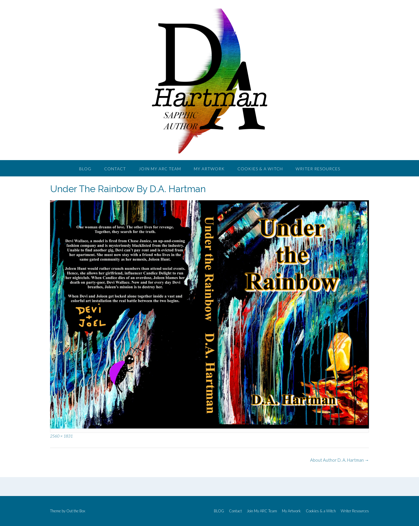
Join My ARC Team (160, 168)
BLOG (85, 168)
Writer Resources (318, 168)
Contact (115, 168)
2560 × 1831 (61, 435)
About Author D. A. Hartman (339, 460)
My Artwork (209, 168)
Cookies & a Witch (260, 168)
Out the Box (75, 511)
